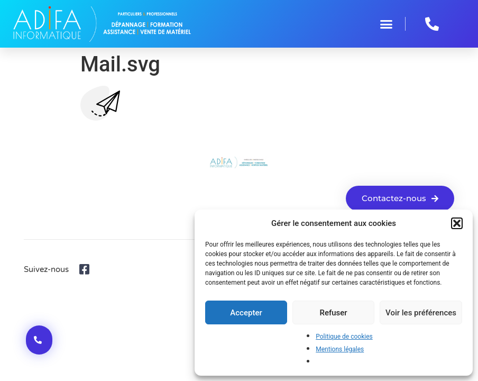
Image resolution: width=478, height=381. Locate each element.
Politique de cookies (344, 336)
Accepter (246, 313)
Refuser (333, 313)
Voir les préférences (420, 313)
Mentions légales (340, 349)
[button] (457, 223)
